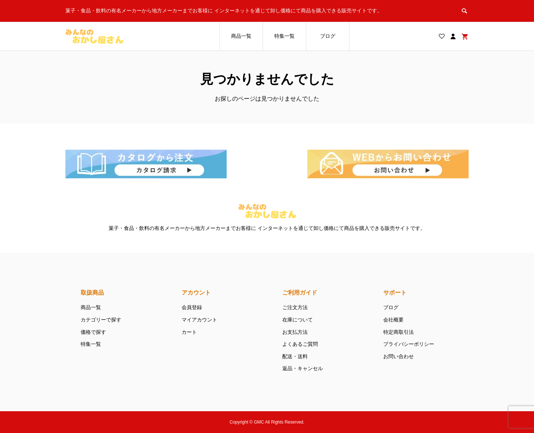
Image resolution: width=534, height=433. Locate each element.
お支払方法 (295, 332)
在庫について (297, 320)
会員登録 (192, 307)
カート (189, 332)
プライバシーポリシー (408, 344)
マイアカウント (199, 320)
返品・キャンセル (302, 368)
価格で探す (93, 332)
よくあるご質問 (300, 344)
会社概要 (393, 320)
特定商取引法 (398, 332)
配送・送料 (295, 356)
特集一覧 (284, 36)
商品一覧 (241, 36)
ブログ (327, 36)
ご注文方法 (295, 307)
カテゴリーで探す (101, 320)
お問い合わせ (398, 356)
